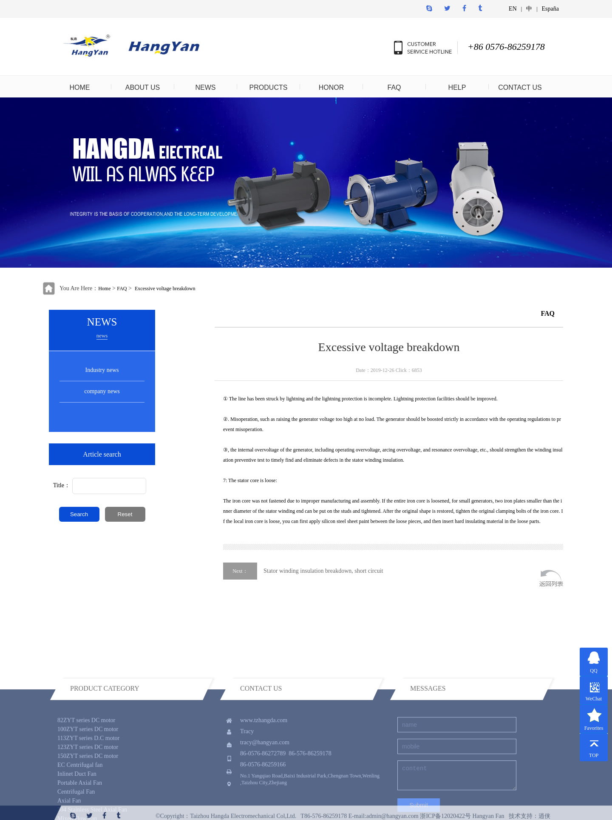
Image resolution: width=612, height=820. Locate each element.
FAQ (394, 87)
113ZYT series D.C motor (88, 773)
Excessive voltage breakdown (165, 288)
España (550, 9)
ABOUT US (142, 87)
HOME (80, 87)
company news (102, 391)
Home (104, 288)
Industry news (102, 370)
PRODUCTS (268, 87)
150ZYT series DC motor (87, 791)
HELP (457, 87)
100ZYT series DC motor (87, 764)
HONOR (331, 87)
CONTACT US (520, 87)
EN (513, 9)
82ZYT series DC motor (86, 755)
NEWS (206, 87)
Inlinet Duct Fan (76, 809)
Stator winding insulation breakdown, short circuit (323, 571)
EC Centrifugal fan (80, 800)
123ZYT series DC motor (87, 782)
